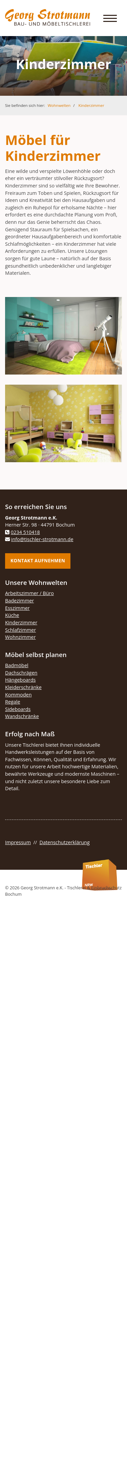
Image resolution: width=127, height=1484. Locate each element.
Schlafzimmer (20, 630)
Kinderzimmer (91, 105)
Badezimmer (19, 600)
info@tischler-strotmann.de (42, 539)
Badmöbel (16, 665)
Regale (12, 702)
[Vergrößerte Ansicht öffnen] (63, 336)
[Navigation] (110, 18)
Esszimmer (17, 608)
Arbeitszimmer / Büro (29, 593)
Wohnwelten (59, 105)
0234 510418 (25, 532)
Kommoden (18, 694)
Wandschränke (22, 716)
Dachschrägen (21, 673)
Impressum (18, 842)
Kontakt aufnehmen (37, 561)
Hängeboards (20, 680)
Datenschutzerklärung (65, 842)
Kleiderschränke (23, 687)
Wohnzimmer (20, 637)
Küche (12, 615)
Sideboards (17, 709)
